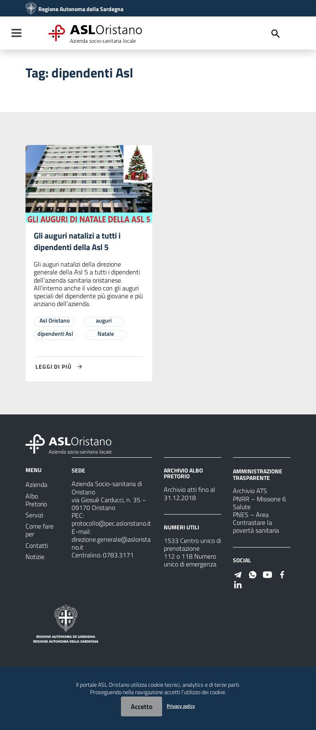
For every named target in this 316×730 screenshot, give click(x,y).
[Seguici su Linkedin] (238, 584)
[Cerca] (276, 34)
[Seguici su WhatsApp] (253, 574)
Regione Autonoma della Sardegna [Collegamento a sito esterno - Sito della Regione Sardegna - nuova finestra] (80, 9)
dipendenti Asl (55, 334)
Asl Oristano (55, 320)
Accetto (141, 706)
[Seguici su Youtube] (267, 574)
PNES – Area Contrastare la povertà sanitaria (256, 522)
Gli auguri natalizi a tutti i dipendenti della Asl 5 (77, 241)
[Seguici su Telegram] (238, 574)
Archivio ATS (250, 491)
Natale (106, 334)
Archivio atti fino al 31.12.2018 (189, 494)
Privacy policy (181, 706)
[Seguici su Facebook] (282, 574)
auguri (104, 320)
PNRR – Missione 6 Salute (259, 503)
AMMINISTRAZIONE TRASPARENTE (257, 474)
